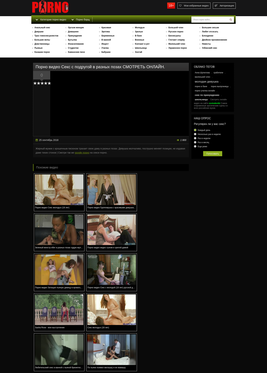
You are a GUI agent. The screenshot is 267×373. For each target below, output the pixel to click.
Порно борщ (80, 19)
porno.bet (56, 7)
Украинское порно (177, 48)
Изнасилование (76, 44)
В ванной (106, 40)
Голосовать (212, 153)
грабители (218, 72)
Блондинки (207, 36)
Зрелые (139, 31)
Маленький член (176, 44)
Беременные (107, 36)
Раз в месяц (203, 142)
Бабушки (106, 52)
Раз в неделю (204, 138)
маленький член (202, 77)
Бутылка (72, 40)
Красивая (106, 27)
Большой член (175, 27)
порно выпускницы (220, 86)
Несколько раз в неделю (209, 134)
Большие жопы (42, 40)
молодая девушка (206, 81)
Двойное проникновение (214, 40)
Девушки (39, 31)
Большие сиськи (210, 27)
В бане (138, 36)
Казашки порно (42, 52)
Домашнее (73, 31)
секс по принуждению (207, 95)
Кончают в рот (142, 44)
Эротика (105, 31)
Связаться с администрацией (49, 361)
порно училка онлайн (205, 91)
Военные (139, 40)
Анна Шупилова (202, 72)
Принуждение (75, 36)
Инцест (105, 44)
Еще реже (202, 146)
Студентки (73, 48)
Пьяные (39, 48)
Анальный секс (42, 27)
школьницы (201, 99)
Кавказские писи (76, 52)
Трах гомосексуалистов (46, 36)
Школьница (141, 48)
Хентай (138, 52)
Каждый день (204, 130)
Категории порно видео (51, 19)
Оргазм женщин (76, 27)
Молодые (140, 27)
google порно (82, 152)
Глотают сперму (176, 40)
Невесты (206, 44)
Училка (105, 48)
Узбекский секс (209, 48)
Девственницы (42, 44)
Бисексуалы (174, 36)
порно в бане (201, 86)
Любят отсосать (210, 31)
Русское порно (175, 31)
